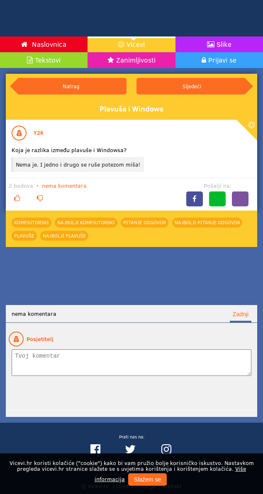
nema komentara (64, 185)
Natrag (71, 86)
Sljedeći (192, 86)
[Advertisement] (166, 18)
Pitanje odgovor (144, 222)
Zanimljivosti (136, 60)
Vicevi (136, 44)
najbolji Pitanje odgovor (207, 222)
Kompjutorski (31, 222)
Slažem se (147, 479)
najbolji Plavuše (64, 235)
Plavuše (24, 235)
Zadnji (240, 314)
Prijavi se (222, 60)
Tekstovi (48, 60)
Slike (224, 44)
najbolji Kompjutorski (86, 222)
